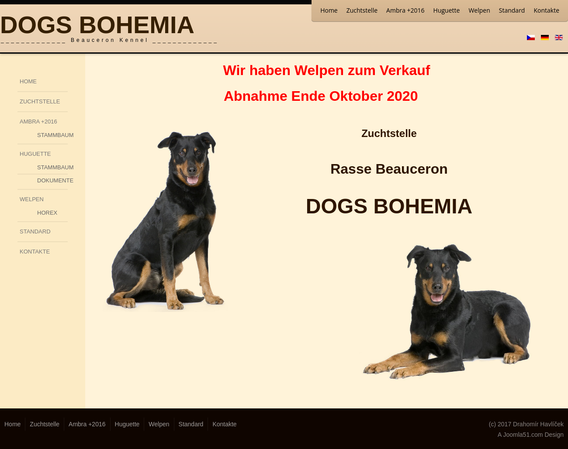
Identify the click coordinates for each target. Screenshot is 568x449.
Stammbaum (52, 135)
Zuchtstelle (362, 10)
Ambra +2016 (405, 10)
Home (329, 10)
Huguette (446, 10)
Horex (47, 212)
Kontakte (546, 10)
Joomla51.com (523, 434)
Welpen (479, 10)
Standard (512, 10)
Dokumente (52, 180)
